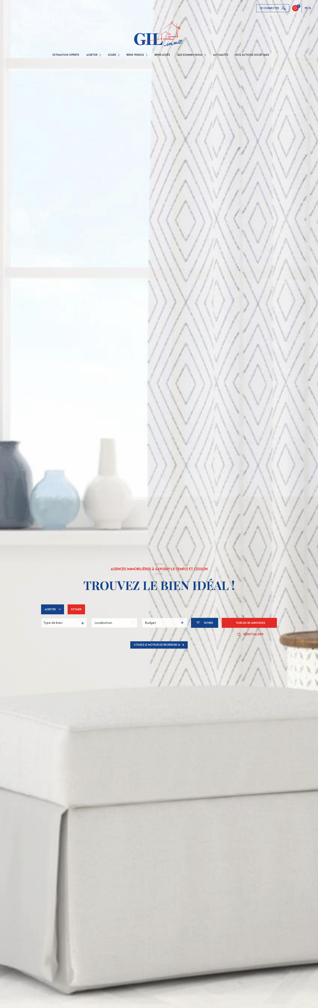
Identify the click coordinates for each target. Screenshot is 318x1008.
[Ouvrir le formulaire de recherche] (204, 623)
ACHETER (91, 55)
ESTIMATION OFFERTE (66, 55)
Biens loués (162, 55)
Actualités (220, 55)
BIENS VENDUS (135, 55)
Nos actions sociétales (252, 55)
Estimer (76, 609)
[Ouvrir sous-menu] (100, 55)
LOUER (112, 55)
